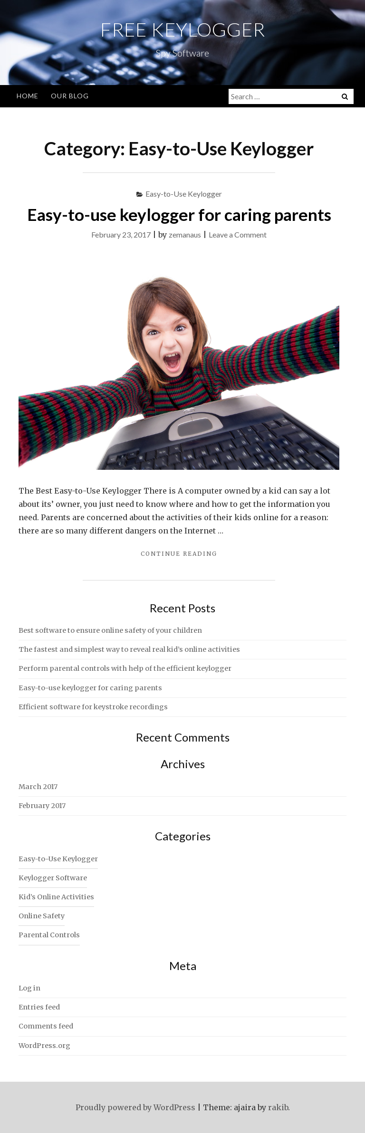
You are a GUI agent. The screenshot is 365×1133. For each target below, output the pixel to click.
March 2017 (38, 786)
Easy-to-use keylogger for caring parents (179, 214)
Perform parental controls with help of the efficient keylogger (125, 668)
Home (27, 96)
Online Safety (42, 916)
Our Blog (70, 96)
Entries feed (39, 1007)
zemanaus (185, 234)
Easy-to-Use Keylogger (183, 193)
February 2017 (42, 805)
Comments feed (46, 1026)
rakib (278, 1107)
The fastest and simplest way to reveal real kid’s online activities (129, 649)
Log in (29, 988)
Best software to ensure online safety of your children (110, 630)
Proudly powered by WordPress (135, 1107)
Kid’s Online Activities (56, 897)
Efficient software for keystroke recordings (93, 707)
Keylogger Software (53, 878)
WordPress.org (44, 1045)
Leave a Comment (238, 234)
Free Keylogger (182, 29)
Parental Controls (49, 935)
